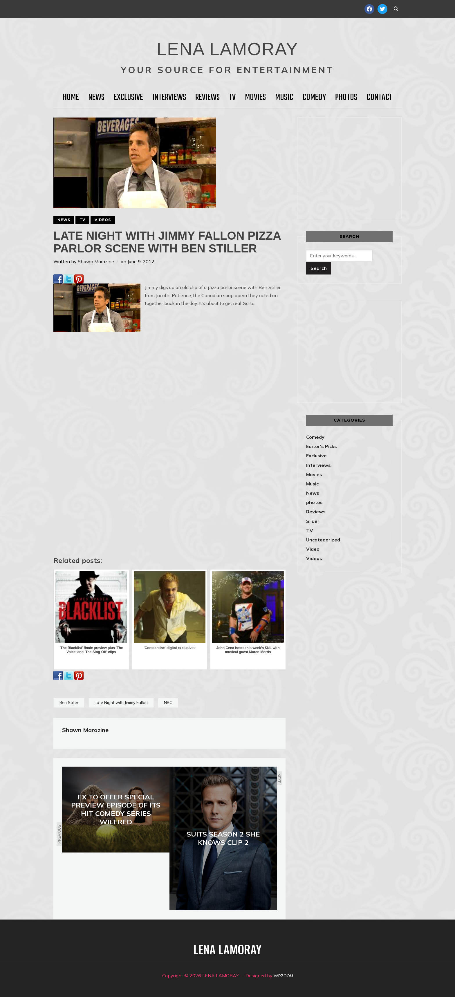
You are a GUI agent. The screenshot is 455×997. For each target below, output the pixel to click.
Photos (346, 97)
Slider (312, 521)
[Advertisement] (355, 167)
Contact (379, 97)
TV (232, 97)
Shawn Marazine (96, 261)
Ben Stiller (68, 702)
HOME (71, 97)
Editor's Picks (321, 446)
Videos (103, 220)
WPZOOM (283, 975)
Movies (255, 97)
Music (284, 97)
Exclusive (128, 97)
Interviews (169, 97)
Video (312, 549)
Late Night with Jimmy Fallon (121, 702)
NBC (168, 702)
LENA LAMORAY (227, 45)
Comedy (314, 97)
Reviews (207, 97)
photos (314, 502)
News (96, 97)
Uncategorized (323, 540)
